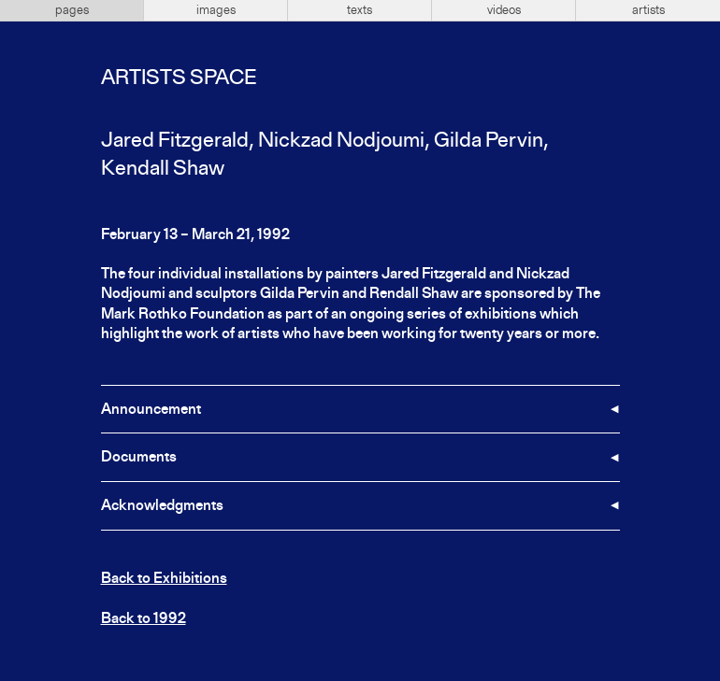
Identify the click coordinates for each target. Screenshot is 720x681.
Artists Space (178, 78)
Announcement (151, 410)
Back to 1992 (143, 619)
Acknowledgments (162, 506)
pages (72, 10)
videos (504, 10)
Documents (139, 457)
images (216, 10)
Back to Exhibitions (164, 579)
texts (359, 10)
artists (648, 10)
